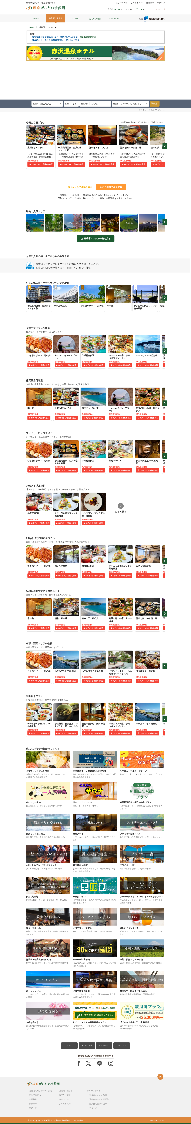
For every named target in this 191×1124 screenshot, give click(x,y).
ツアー (75, 19)
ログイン (161, 3)
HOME (36, 19)
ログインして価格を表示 (42, 164)
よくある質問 (137, 3)
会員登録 (150, 3)
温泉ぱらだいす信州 (98, 1095)
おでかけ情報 (95, 19)
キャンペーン (115, 19)
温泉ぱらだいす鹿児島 (99, 1099)
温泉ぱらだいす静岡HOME (40, 1091)
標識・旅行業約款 (63, 1120)
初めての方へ (35, 1095)
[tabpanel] (41, 147)
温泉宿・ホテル (55, 18)
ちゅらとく (94, 1108)
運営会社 (31, 1120)
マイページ (121, 1045)
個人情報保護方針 (45, 1120)
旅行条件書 (78, 1120)
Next (164, 146)
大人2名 (94, 104)
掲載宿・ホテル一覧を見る (97, 238)
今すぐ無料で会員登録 (111, 187)
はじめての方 (121, 3)
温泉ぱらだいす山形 (98, 1104)
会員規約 (33, 1099)
